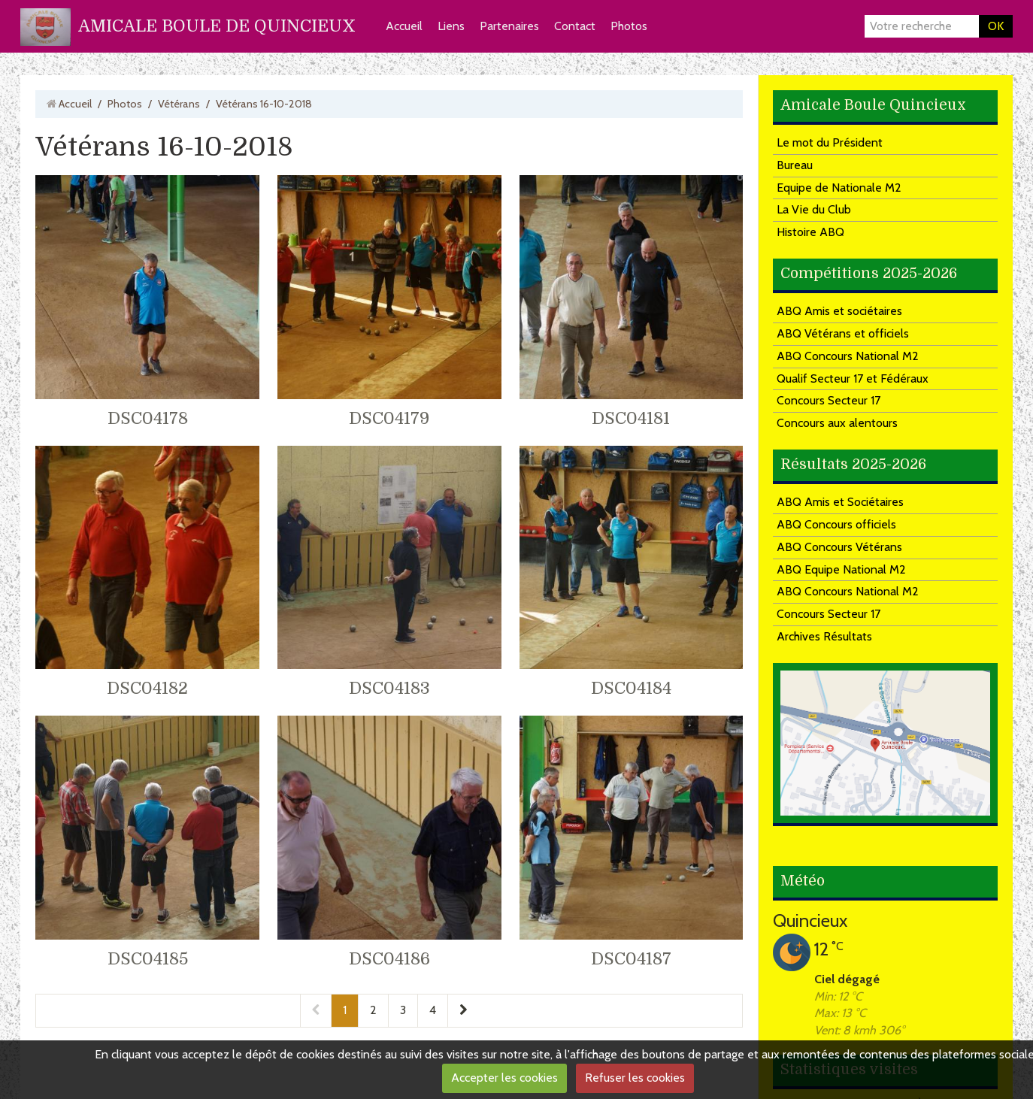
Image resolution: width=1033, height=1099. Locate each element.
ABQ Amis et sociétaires (839, 311)
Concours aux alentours (837, 423)
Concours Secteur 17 (828, 400)
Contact (574, 26)
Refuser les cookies (635, 1077)
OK (996, 26)
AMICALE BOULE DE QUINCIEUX (217, 26)
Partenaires (509, 26)
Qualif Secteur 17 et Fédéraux (852, 378)
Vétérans (179, 104)
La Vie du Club (814, 209)
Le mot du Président (830, 142)
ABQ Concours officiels (836, 524)
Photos (628, 26)
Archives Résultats (824, 636)
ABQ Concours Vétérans (839, 547)
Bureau (795, 165)
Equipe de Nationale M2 (839, 187)
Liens (451, 26)
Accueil (404, 26)
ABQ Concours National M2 (848, 356)
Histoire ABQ (810, 232)
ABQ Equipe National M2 (841, 569)
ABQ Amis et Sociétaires (840, 502)
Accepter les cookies (504, 1077)
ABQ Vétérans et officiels (843, 333)
